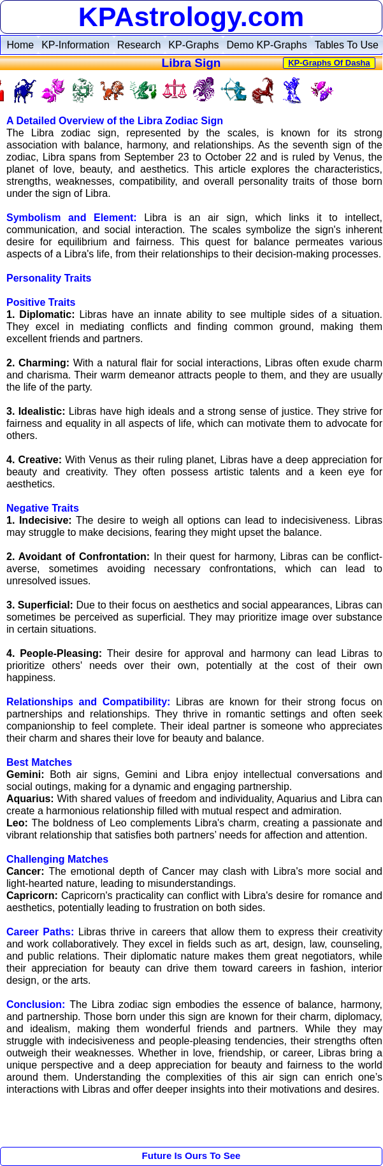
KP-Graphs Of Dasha (329, 63)
